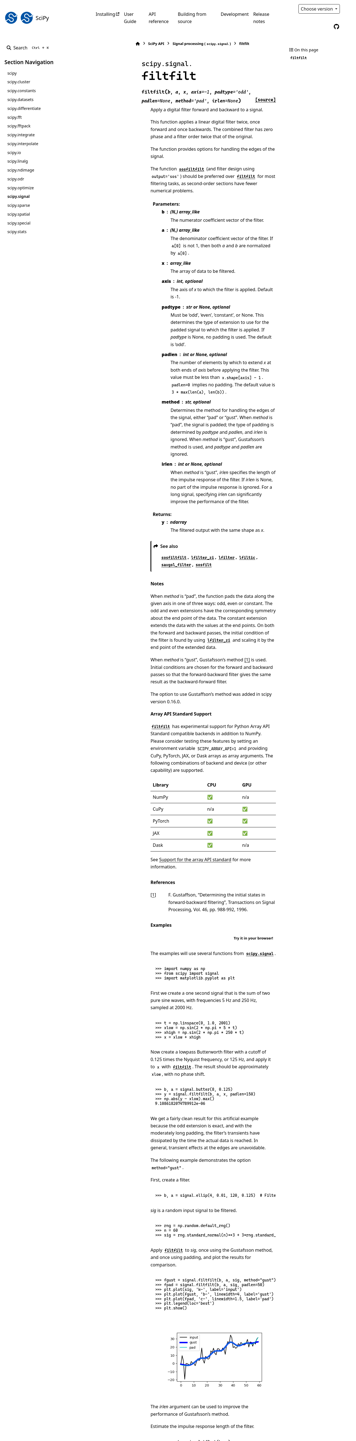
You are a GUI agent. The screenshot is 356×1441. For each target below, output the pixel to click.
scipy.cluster (18, 81)
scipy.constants (21, 90)
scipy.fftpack (18, 126)
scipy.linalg (17, 161)
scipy (11, 73)
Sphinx (42, 1433)
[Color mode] (348, 9)
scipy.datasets (20, 99)
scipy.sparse (18, 205)
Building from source (192, 17)
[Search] (28, 47)
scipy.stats (16, 231)
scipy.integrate (21, 134)
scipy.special (18, 223)
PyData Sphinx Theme (314, 1428)
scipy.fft (14, 117)
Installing (105, 14)
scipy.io (14, 152)
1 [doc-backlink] (114, 770)
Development (235, 14)
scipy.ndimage (20, 170)
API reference (159, 17)
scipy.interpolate (22, 143)
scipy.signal (18, 196)
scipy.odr (15, 179)
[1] (208, 572)
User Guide (130, 17)
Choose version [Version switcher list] (317, 9)
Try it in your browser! (253, 813)
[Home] (98, 44)
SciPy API (117, 43)
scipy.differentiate (24, 108)
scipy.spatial (18, 214)
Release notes (261, 17)
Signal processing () (162, 43)
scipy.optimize (20, 187)
